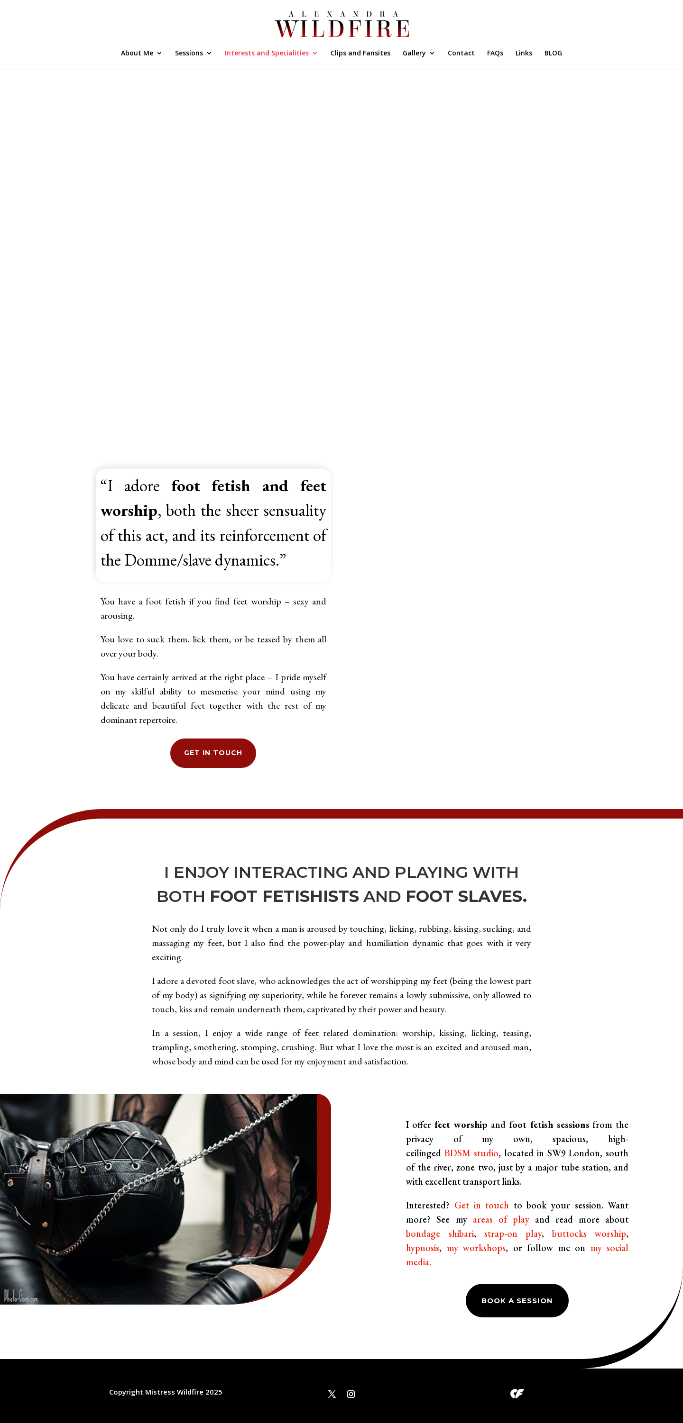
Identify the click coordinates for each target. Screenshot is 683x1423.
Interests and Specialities (267, 53)
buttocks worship (589, 1233)
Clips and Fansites (360, 53)
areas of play (501, 1219)
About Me (137, 53)
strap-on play (513, 1233)
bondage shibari (439, 1233)
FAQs (495, 53)
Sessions (189, 53)
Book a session (517, 1300)
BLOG (553, 53)
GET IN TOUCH (213, 752)
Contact (461, 53)
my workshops (476, 1248)
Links (524, 53)
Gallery (414, 53)
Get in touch (481, 1205)
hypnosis (422, 1248)
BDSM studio (471, 1153)
